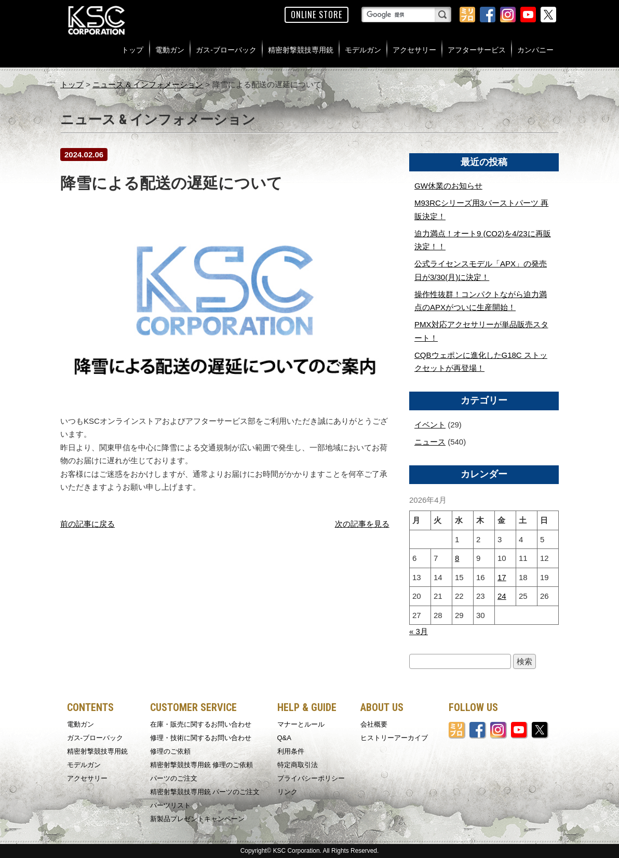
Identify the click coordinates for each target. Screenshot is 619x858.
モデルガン (363, 50)
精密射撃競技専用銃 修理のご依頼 (201, 765)
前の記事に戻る (87, 523)
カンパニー (535, 50)
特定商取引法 (297, 765)
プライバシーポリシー (311, 778)
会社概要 (373, 724)
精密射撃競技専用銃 (300, 50)
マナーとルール (301, 724)
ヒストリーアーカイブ (394, 738)
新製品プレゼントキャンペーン (197, 819)
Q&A (284, 738)
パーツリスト (170, 805)
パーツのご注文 (173, 778)
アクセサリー (414, 50)
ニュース (430, 441)
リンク (287, 792)
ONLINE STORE (316, 14)
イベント (430, 424)
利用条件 (290, 751)
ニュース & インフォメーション (147, 84)
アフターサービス (477, 50)
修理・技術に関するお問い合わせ (200, 738)
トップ (132, 50)
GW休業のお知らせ (448, 185)
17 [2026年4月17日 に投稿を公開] (501, 577)
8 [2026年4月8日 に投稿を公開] (457, 558)
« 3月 (418, 631)
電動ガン (169, 50)
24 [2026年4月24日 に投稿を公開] (501, 596)
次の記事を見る (362, 523)
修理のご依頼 (170, 751)
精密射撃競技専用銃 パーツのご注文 (205, 792)
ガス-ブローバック (226, 50)
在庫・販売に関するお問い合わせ (200, 724)
